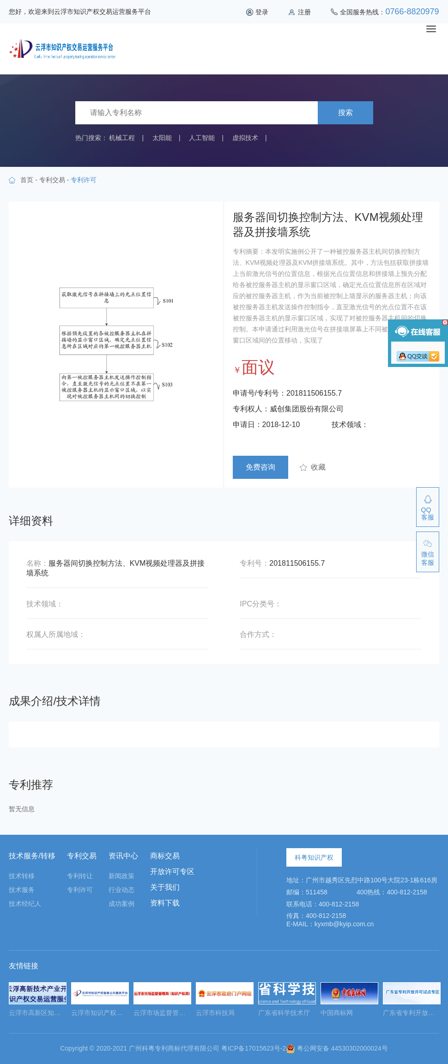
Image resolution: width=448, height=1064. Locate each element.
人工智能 (202, 137)
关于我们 (165, 887)
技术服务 (22, 889)
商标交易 (165, 856)
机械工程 (122, 137)
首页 (26, 179)
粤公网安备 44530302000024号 (337, 1048)
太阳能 (162, 137)
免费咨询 (260, 467)
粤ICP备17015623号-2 (253, 1048)
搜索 (345, 112)
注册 (304, 12)
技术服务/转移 (32, 856)
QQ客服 (427, 513)
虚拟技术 (245, 137)
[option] (37, 1002)
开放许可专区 (172, 871)
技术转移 (22, 876)
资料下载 (165, 903)
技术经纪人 (25, 903)
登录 (261, 12)
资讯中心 (123, 856)
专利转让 (80, 876)
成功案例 (121, 903)
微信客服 (427, 558)
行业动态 (121, 889)
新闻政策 (121, 876)
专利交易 (52, 179)
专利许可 (80, 889)
